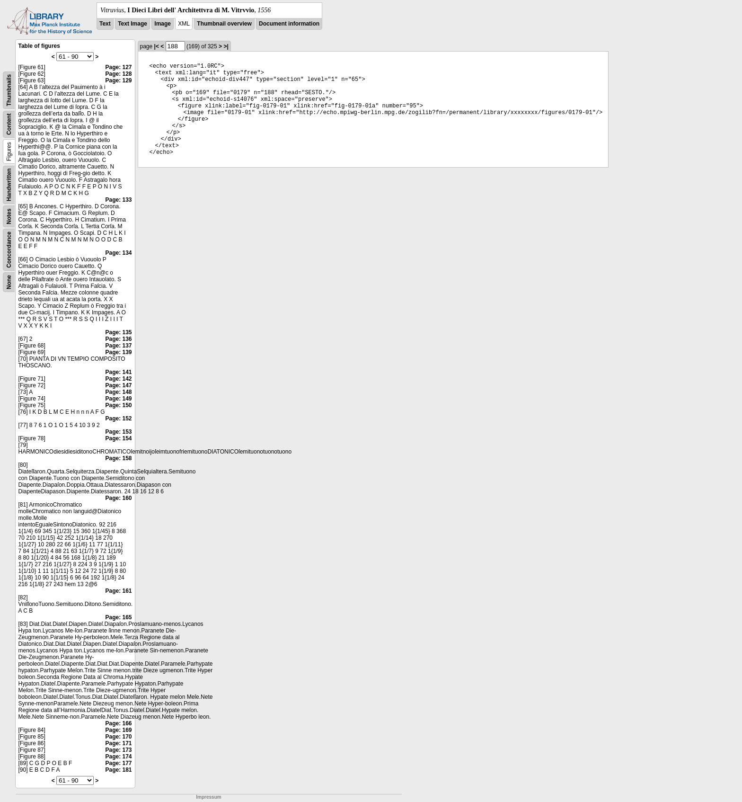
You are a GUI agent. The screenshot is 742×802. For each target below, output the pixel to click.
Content (9, 124)
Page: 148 (118, 392)
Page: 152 (118, 418)
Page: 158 (118, 458)
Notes (9, 216)
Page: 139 (118, 352)
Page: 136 (118, 339)
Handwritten (9, 185)
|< (156, 46)
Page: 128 (118, 74)
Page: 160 (118, 498)
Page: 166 (118, 723)
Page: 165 (118, 617)
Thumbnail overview (224, 23)
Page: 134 (118, 253)
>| (225, 46)
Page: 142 (118, 378)
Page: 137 (118, 345)
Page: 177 (118, 763)
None (9, 282)
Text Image (132, 23)
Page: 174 (118, 756)
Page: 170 (118, 736)
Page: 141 (118, 372)
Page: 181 (118, 769)
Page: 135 (118, 332)
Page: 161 (118, 591)
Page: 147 (118, 385)
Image (162, 23)
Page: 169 (118, 730)
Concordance (9, 250)
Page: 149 (118, 398)
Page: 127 (118, 67)
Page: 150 (118, 405)
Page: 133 (118, 199)
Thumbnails (9, 90)
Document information (289, 23)
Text (105, 23)
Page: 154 (118, 438)
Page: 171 (118, 743)
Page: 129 (118, 80)
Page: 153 (118, 431)
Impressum (208, 797)
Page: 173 (118, 750)
